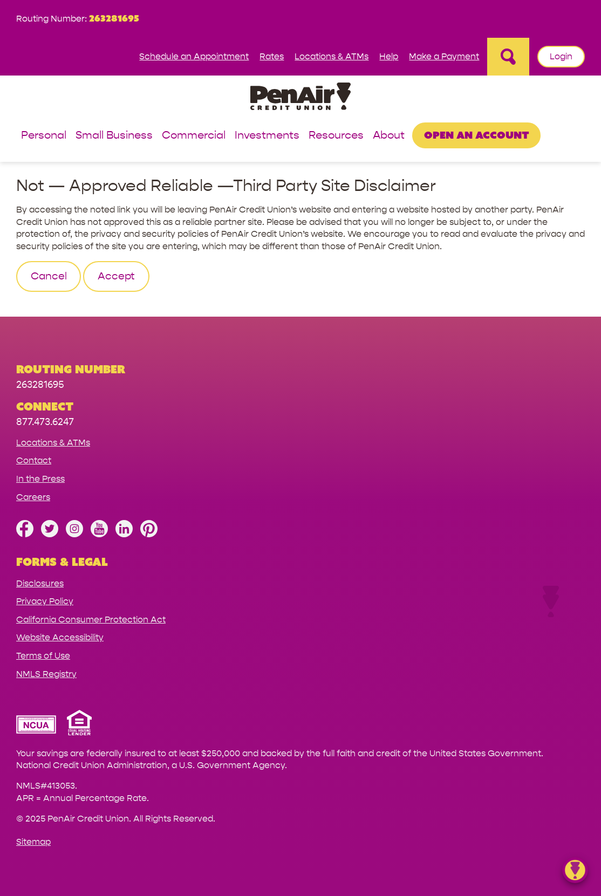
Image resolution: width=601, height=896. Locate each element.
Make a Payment (444, 56)
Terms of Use (43, 656)
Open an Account (476, 134)
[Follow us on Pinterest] (149, 534)
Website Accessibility (60, 637)
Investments (267, 135)
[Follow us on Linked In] (124, 534)
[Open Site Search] (508, 57)
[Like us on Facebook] (24, 534)
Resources (336, 135)
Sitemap (33, 842)
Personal (43, 135)
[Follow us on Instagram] (74, 534)
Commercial (194, 135)
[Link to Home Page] (300, 98)
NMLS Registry (46, 674)
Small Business (114, 135)
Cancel (49, 276)
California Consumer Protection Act (91, 619)
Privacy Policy (44, 601)
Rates (271, 56)
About (389, 135)
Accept (116, 276)
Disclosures (40, 583)
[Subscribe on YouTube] (99, 534)
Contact (33, 460)
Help (388, 56)
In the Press (40, 479)
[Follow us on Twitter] (49, 534)
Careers (33, 497)
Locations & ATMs (331, 56)
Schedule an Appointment (194, 56)
